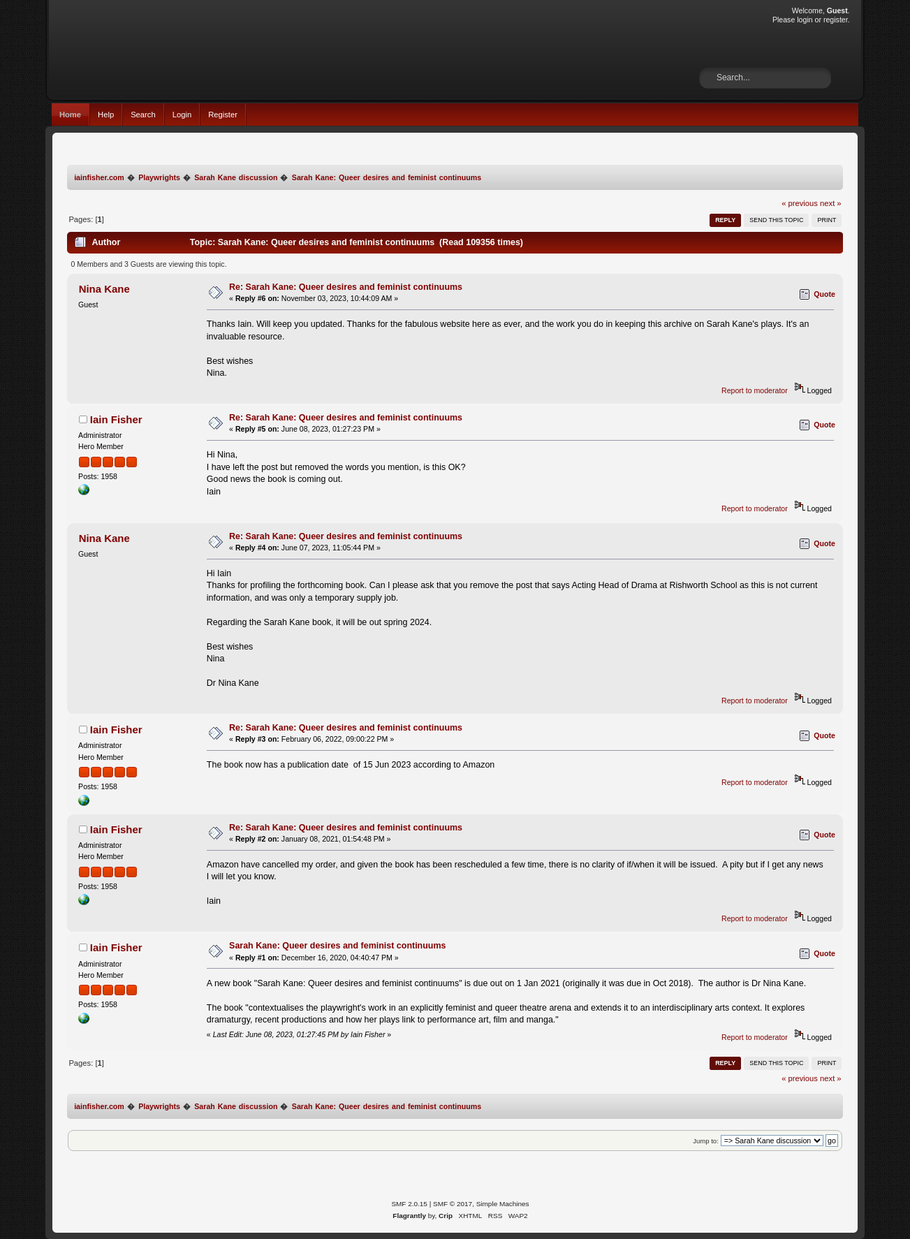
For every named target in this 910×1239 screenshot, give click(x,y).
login (804, 19)
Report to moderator (754, 390)
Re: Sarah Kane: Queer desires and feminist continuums (345, 287)
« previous (799, 203)
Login (182, 114)
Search (143, 114)
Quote (824, 294)
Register (222, 114)
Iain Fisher (116, 419)
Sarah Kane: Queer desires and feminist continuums (337, 946)
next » (831, 203)
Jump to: (706, 1141)
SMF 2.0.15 (409, 1204)
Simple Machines (502, 1204)
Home (70, 114)
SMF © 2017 (452, 1204)
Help (106, 114)
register (835, 19)
